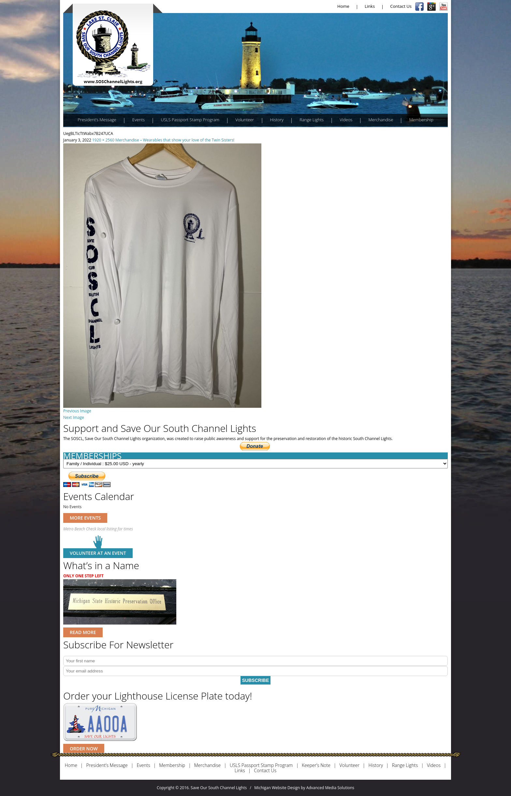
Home (343, 6)
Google (431, 6)
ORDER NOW (84, 748)
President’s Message (97, 120)
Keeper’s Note (316, 765)
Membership (421, 120)
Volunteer (244, 120)
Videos (346, 120)
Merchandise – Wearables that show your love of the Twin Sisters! (174, 140)
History (277, 120)
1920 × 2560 (103, 140)
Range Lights (311, 120)
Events (138, 120)
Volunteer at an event (98, 553)
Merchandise (381, 120)
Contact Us (401, 6)
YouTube (443, 6)
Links (370, 6)
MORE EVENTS (85, 518)
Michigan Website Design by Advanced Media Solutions (304, 787)
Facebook (419, 6)
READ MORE (83, 632)
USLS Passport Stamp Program (190, 120)
